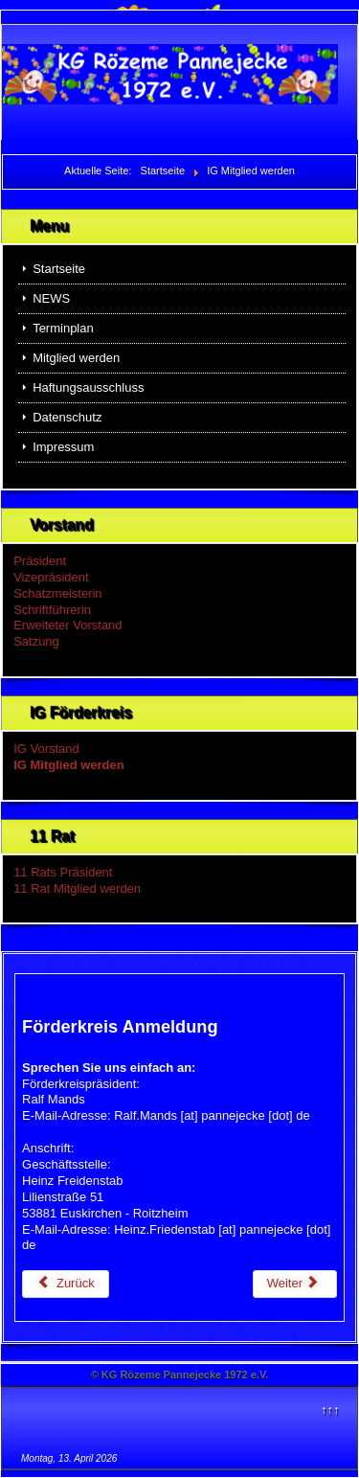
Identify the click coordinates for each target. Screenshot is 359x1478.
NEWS (51, 298)
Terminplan (63, 328)
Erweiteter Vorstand (67, 625)
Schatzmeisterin (57, 593)
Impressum (63, 447)
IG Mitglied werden (68, 765)
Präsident (39, 561)
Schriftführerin (52, 610)
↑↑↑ (330, 1409)
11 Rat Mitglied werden (77, 888)
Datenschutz (67, 417)
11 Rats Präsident (62, 872)
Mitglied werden (76, 358)
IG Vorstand (46, 748)
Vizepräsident (51, 577)
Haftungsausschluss (88, 387)
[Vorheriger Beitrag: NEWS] (65, 1284)
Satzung (36, 641)
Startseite (59, 268)
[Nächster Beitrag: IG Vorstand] (295, 1284)
